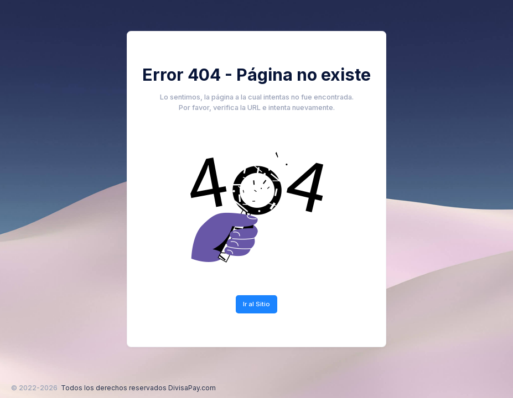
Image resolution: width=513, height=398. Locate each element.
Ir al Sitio (256, 304)
